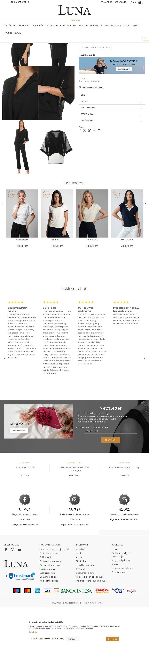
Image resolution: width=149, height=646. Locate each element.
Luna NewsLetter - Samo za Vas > (75, 42)
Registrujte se (122, 2)
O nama (116, 587)
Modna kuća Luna (12, 46)
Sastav (111, 141)
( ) (103, 72)
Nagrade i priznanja (121, 598)
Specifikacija (111, 154)
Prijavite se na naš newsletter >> (124, 558)
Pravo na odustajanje (51, 599)
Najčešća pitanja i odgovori (90, 615)
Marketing (59, 639)
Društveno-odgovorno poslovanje (123, 593)
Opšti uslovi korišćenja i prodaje (56, 587)
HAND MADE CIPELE (28, 42)
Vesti (78, 591)
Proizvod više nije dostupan (95, 87)
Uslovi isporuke (47, 611)
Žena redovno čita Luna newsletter (124, 553)
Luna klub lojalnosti (85, 603)
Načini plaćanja (48, 607)
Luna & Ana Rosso (121, 42)
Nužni (35, 639)
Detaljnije (33, 632)
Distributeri (81, 599)
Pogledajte (25, 514)
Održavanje (111, 160)
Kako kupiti (81, 587)
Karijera (79, 595)
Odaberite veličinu (85, 611)
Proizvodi (25, 46)
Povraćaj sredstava (50, 603)
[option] (27, 43)
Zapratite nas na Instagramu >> (74, 563)
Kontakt (115, 602)
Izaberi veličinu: (86, 72)
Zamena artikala (48, 615)
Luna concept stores (122, 606)
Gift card (80, 607)
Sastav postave (111, 148)
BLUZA (34, 46)
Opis (111, 135)
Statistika (46, 639)
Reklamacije (46, 595)
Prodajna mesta (120, 610)
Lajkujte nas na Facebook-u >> (25, 563)
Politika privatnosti (49, 591)
